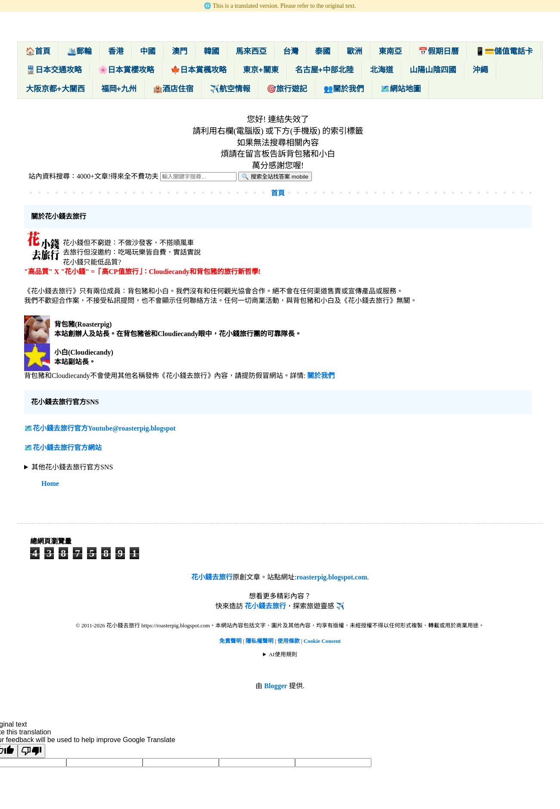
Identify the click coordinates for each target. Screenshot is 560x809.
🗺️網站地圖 (400, 89)
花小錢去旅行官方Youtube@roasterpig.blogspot (104, 428)
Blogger (275, 685)
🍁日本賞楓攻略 (199, 70)
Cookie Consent (322, 641)
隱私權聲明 (260, 641)
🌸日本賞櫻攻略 (126, 70)
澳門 (179, 51)
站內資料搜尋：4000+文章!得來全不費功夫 (93, 176)
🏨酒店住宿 (173, 89)
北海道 (381, 70)
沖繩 (480, 70)
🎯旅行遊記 (287, 89)
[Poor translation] (31, 751)
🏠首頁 (37, 51)
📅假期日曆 (438, 51)
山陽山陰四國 (433, 70)
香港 (116, 51)
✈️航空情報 (230, 89)
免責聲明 (230, 641)
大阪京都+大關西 (55, 89)
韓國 (211, 51)
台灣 (291, 51)
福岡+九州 (119, 89)
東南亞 (390, 51)
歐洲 (354, 51)
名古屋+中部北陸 (324, 70)
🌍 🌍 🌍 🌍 (278, 467)
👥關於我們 (344, 89)
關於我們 (321, 375)
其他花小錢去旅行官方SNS (72, 467)
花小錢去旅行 (212, 577)
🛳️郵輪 (79, 51)
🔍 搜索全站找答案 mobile (275, 176)
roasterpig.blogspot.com (331, 577)
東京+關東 (261, 70)
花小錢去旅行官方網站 (67, 447)
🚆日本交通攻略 (54, 70)
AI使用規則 (283, 655)
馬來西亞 (251, 51)
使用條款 (289, 641)
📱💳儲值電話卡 (504, 51)
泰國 (322, 51)
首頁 (278, 193)
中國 (148, 51)
